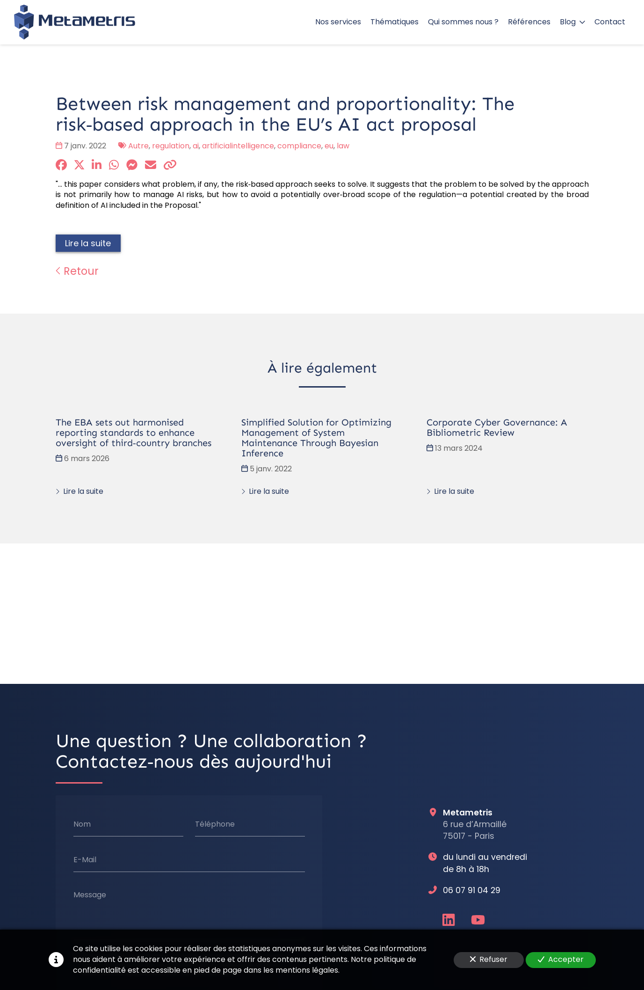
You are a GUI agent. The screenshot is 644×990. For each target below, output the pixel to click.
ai (196, 145)
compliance (299, 145)
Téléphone (214, 824)
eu (329, 145)
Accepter (561, 959)
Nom (81, 824)
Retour (77, 271)
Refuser (488, 959)
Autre (138, 145)
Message (89, 895)
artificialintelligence (238, 145)
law (343, 145)
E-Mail (84, 860)
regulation (170, 145)
